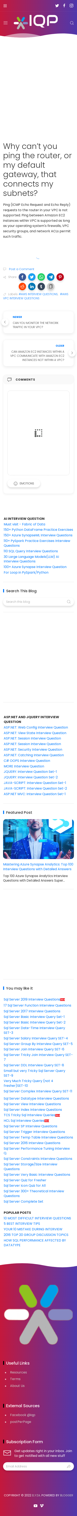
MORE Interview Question (24, 766)
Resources (18, 1372)
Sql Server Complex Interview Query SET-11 (38, 1091)
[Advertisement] (38, 87)
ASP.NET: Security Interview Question (33, 749)
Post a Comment (21, 269)
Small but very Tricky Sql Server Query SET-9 (34, 1073)
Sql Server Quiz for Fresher (25, 1180)
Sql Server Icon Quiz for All (25, 1185)
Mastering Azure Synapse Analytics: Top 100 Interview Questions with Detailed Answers (38, 866)
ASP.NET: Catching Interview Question (34, 755)
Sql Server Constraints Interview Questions (38, 1158)
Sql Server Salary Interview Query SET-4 (36, 1038)
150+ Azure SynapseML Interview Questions (38, 535)
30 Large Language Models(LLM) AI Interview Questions (31, 559)
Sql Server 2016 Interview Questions (32, 1143)
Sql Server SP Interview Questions (30, 1126)
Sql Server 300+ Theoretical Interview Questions (34, 1193)
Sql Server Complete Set (23, 1201)
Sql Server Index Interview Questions (33, 1109)
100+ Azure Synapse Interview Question (35, 566)
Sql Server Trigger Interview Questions (34, 1131)
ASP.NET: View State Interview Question (35, 733)
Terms (15, 1379)
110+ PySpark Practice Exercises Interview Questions (37, 543)
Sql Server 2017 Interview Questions (32, 1011)
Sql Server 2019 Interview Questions (34, 999)
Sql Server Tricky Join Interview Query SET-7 (38, 1057)
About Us (17, 1385)
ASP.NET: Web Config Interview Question (36, 727)
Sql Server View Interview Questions (32, 1104)
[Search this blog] (38, 602)
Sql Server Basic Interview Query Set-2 (35, 1022)
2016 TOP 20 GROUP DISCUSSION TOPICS (36, 1234)
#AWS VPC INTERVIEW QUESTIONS (35, 296)
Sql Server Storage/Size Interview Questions (30, 1166)
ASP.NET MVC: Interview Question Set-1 (35, 794)
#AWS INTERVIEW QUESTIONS (38, 294)
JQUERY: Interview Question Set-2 (31, 777)
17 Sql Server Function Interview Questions (37, 1005)
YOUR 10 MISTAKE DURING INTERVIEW (33, 1229)
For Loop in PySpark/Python (26, 572)
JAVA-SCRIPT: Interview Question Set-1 (35, 782)
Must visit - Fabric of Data (24, 524)
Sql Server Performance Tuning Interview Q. (37, 1151)
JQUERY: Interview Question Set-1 (30, 771)
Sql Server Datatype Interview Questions (36, 1098)
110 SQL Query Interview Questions (31, 551)
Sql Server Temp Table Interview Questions (38, 1137)
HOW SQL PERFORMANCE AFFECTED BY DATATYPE (35, 1243)
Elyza (36, 1495)
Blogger (66, 1495)
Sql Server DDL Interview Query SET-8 (34, 1065)
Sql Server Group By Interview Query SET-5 (38, 1043)
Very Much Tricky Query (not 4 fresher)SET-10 (28, 1083)
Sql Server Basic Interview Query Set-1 (34, 1016)
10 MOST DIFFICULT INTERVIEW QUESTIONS (37, 1218)
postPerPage (20, 1421)
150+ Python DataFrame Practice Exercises (38, 529)
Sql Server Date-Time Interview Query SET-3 (34, 1030)
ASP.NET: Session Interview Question (32, 738)
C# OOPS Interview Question (27, 760)
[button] (22, 277)
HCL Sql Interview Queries (26, 1120)
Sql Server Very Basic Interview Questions (37, 1174)
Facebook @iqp (22, 1415)
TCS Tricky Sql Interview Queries (32, 1115)
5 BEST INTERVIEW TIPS (22, 1223)
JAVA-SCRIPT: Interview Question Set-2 (35, 788)
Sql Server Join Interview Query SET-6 (34, 1049)
